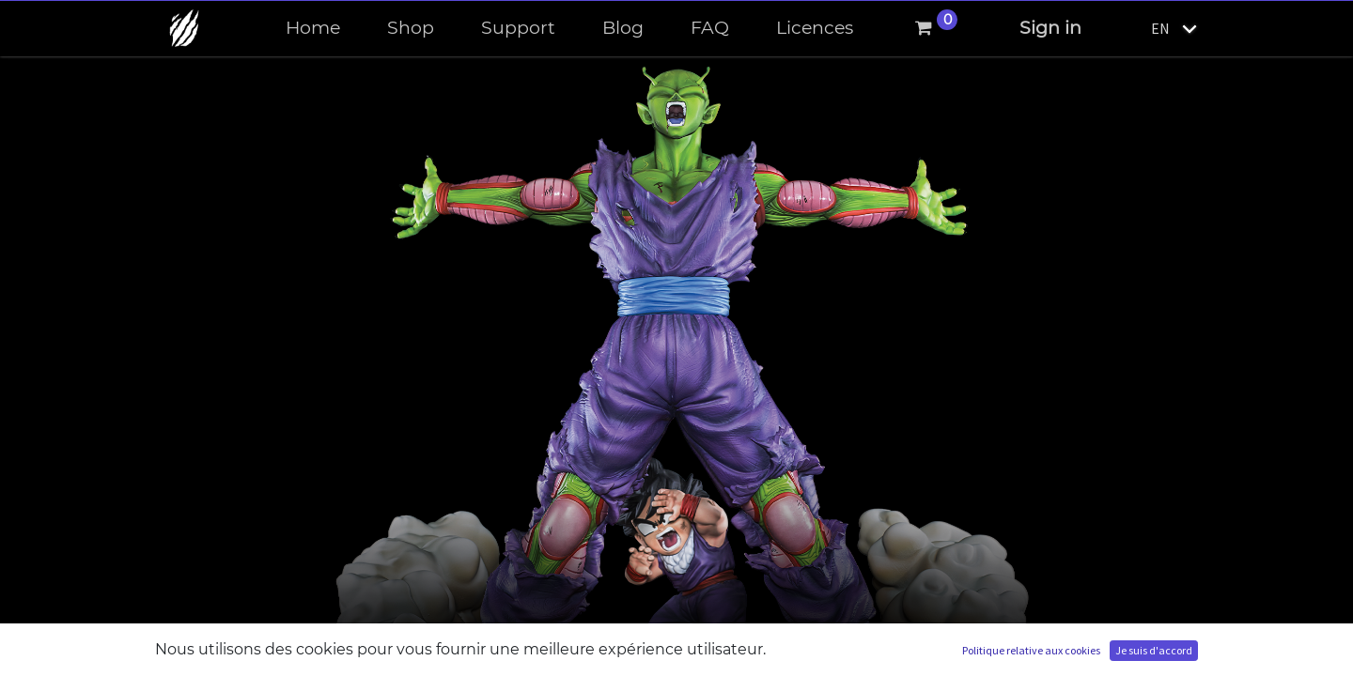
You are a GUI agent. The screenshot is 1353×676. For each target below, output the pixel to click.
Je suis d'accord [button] (1153, 650)
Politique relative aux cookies (1031, 650)
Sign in (1050, 27)
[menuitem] (313, 28)
